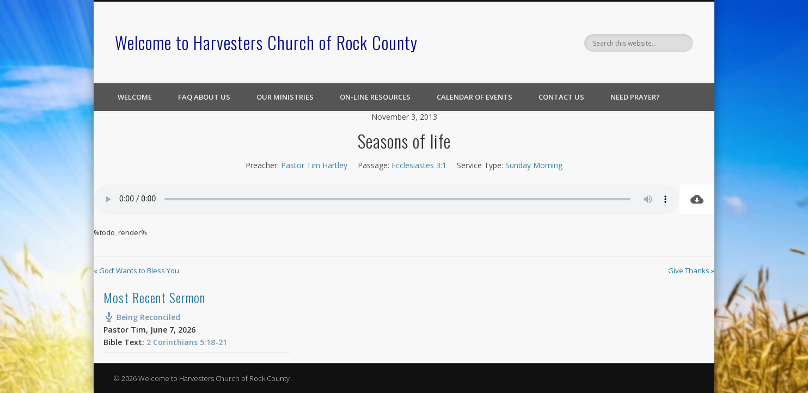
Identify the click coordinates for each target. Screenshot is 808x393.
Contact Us (561, 97)
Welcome (135, 97)
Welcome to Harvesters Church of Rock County (266, 42)
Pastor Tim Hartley (314, 165)
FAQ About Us (204, 97)
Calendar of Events (474, 97)
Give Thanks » (691, 270)
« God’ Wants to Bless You (136, 270)
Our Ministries (285, 97)
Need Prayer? (635, 97)
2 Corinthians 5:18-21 (186, 342)
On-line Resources (375, 97)
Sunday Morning (533, 165)
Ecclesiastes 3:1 (418, 165)
